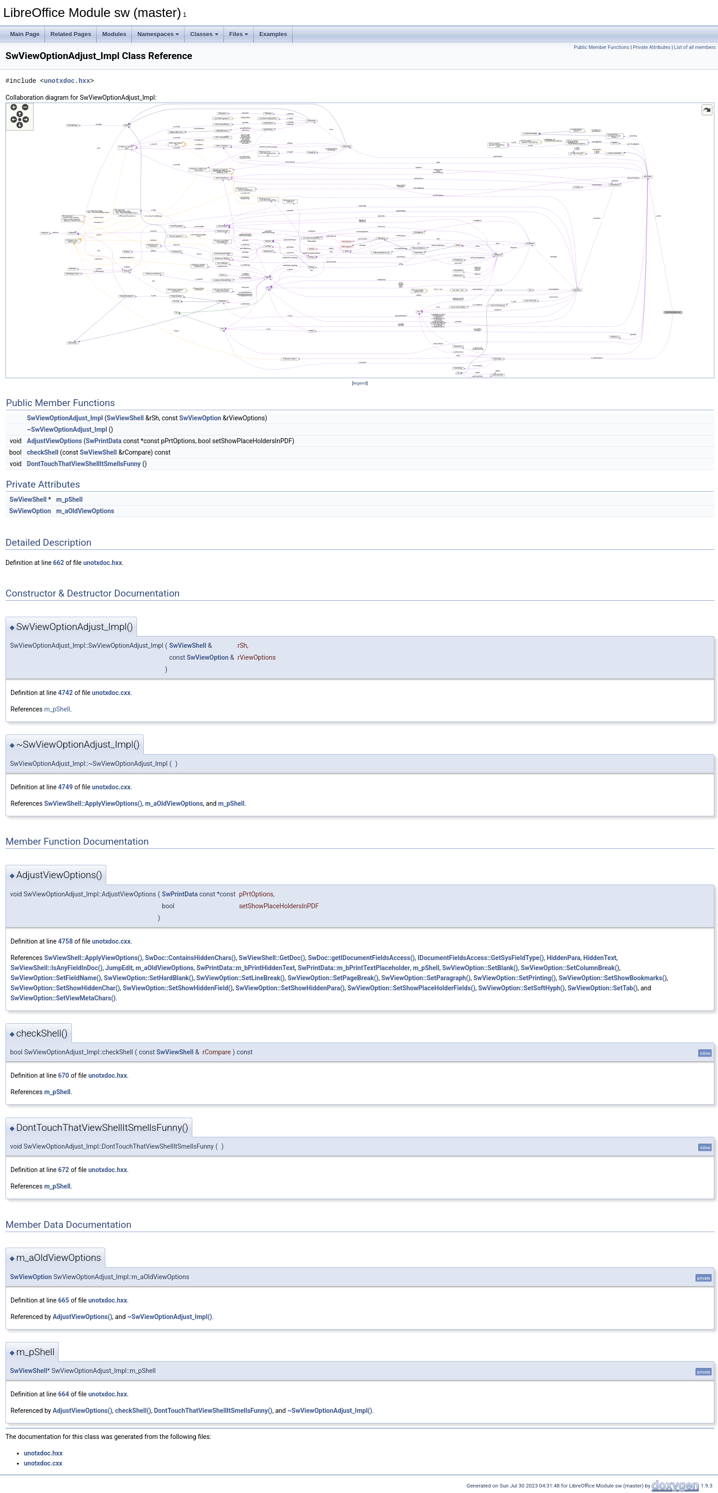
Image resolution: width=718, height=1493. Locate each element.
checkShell (43, 452)
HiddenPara (564, 957)
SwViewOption (200, 418)
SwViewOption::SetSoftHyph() (521, 988)
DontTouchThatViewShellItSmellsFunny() (213, 1410)
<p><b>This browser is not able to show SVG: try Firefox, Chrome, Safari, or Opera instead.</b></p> (360, 240)
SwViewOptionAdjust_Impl (65, 418)
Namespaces (158, 34)
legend (359, 382)
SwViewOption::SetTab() (603, 988)
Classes (204, 34)
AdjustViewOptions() (82, 1316)
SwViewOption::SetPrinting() (514, 978)
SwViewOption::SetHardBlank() (149, 978)
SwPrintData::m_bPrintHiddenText (245, 968)
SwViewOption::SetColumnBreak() (570, 968)
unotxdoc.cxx (111, 692)
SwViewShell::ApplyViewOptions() (93, 803)
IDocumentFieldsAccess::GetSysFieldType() (481, 957)
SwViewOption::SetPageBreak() (333, 978)
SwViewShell (125, 418)
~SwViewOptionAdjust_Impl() (169, 1316)
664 (63, 1394)
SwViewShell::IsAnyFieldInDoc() (57, 968)
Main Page (24, 34)
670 (63, 1075)
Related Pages (70, 34)
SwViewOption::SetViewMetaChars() (63, 998)
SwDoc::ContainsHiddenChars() (190, 957)
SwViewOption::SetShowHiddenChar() (65, 988)
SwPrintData (103, 441)
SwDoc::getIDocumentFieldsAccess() (361, 957)
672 (63, 1169)
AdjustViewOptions (54, 441)
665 (63, 1300)
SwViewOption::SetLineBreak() (240, 978)
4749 (65, 787)
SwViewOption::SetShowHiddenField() (178, 988)
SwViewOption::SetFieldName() (56, 978)
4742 (65, 692)
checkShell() (133, 1410)
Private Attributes (651, 47)
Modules (114, 34)
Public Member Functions (601, 47)
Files (239, 34)
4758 (65, 941)
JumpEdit (119, 968)
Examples (273, 34)
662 (58, 562)
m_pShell (69, 499)
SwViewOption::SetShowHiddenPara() (289, 988)
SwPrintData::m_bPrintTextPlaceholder (354, 968)
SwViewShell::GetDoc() (272, 957)
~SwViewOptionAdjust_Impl (67, 429)
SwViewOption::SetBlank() (480, 968)
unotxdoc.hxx (67, 80)
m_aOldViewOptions (85, 511)
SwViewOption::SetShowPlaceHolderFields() (411, 988)
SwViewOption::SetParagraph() (426, 978)
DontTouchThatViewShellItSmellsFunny (84, 463)
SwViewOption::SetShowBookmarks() (613, 978)
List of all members (695, 47)
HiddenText (599, 957)
